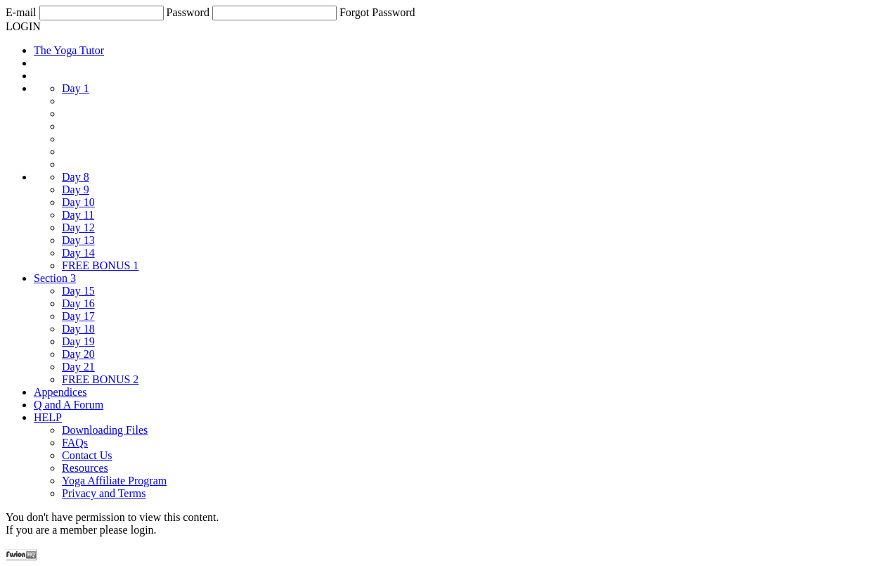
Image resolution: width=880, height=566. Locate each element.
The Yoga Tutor (69, 50)
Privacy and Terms (103, 493)
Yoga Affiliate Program (114, 481)
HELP (48, 417)
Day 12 (78, 227)
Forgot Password (377, 12)
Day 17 (78, 316)
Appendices (60, 392)
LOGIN (23, 26)
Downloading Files (105, 430)
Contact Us (87, 455)
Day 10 (78, 202)
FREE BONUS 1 (100, 265)
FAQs (75, 443)
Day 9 (75, 189)
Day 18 (78, 329)
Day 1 (75, 88)
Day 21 (78, 367)
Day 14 (78, 253)
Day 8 (75, 177)
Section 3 (55, 278)
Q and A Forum (68, 405)
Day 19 (78, 341)
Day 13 (78, 240)
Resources (85, 468)
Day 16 (78, 303)
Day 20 (78, 354)
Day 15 (78, 291)
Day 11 (78, 215)
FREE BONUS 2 (100, 379)
